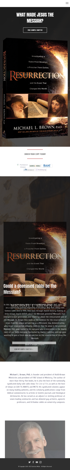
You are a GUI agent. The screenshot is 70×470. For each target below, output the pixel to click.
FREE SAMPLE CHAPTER (35, 30)
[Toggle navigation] (67, 3)
